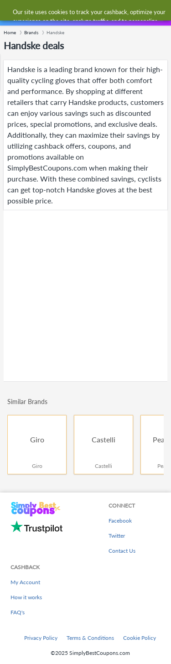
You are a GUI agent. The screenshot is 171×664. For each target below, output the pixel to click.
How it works (26, 597)
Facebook (120, 520)
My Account (25, 582)
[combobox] (94, 13)
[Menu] (12, 13)
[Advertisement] (85, 295)
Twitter (117, 535)
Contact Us (122, 550)
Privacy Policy (40, 637)
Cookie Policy (139, 637)
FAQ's (17, 612)
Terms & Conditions (90, 637)
